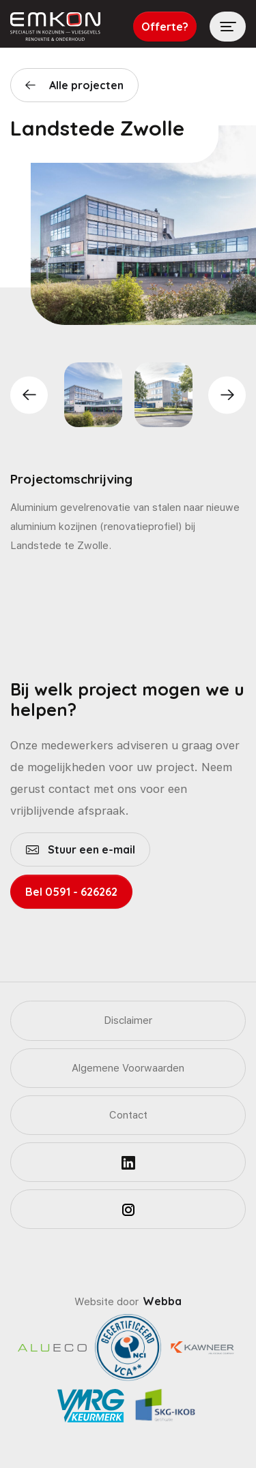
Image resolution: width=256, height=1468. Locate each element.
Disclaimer (128, 1020)
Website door (128, 1302)
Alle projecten (86, 85)
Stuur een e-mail (90, 849)
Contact (128, 1115)
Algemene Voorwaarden (128, 1068)
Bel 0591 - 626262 (71, 892)
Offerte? (164, 26)
